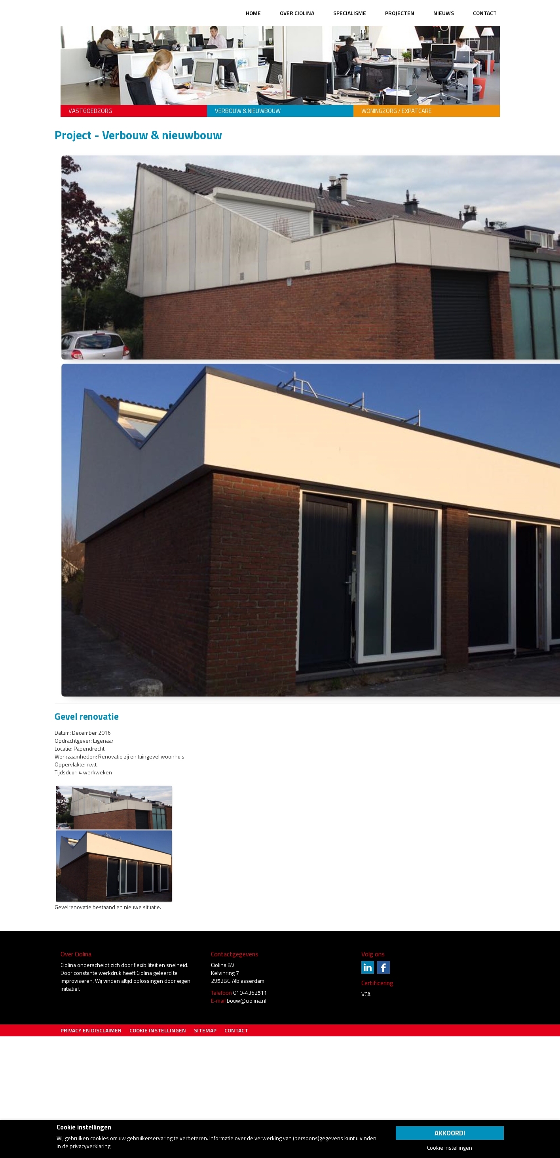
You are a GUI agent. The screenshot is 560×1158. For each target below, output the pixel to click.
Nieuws (443, 13)
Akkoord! (450, 1133)
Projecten (399, 13)
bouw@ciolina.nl (246, 1000)
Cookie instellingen (157, 1030)
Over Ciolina (297, 13)
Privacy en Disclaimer (91, 1030)
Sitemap (205, 1030)
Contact (485, 13)
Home (253, 13)
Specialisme (349, 13)
